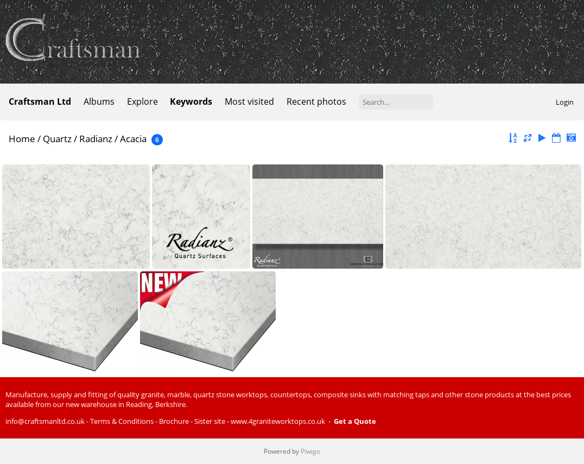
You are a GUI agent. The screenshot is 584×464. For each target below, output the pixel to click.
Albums (99, 101)
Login (565, 102)
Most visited (249, 101)
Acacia (133, 138)
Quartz (57, 138)
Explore (142, 101)
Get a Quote (355, 421)
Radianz (95, 138)
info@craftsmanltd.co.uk (45, 421)
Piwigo (310, 451)
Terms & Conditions (122, 421)
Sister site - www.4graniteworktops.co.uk (259, 421)
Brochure (174, 421)
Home (22, 138)
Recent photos (316, 101)
